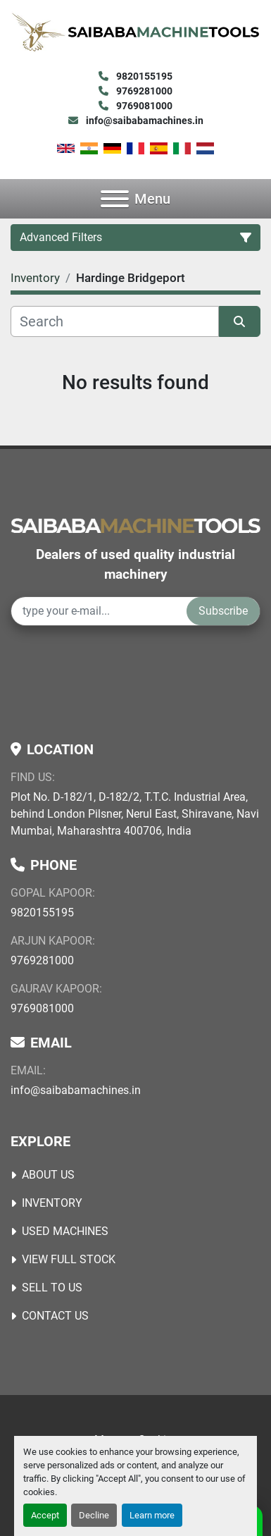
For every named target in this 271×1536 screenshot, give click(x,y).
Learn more (152, 1515)
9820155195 (143, 76)
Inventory (52, 1203)
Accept (45, 1515)
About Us (48, 1174)
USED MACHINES (65, 1231)
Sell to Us (52, 1287)
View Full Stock (68, 1259)
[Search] (115, 321)
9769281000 (143, 91)
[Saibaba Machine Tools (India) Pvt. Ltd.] (135, 525)
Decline (94, 1515)
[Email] (99, 611)
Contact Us (55, 1315)
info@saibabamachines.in (143, 120)
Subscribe (223, 611)
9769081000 (143, 105)
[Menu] (115, 198)
